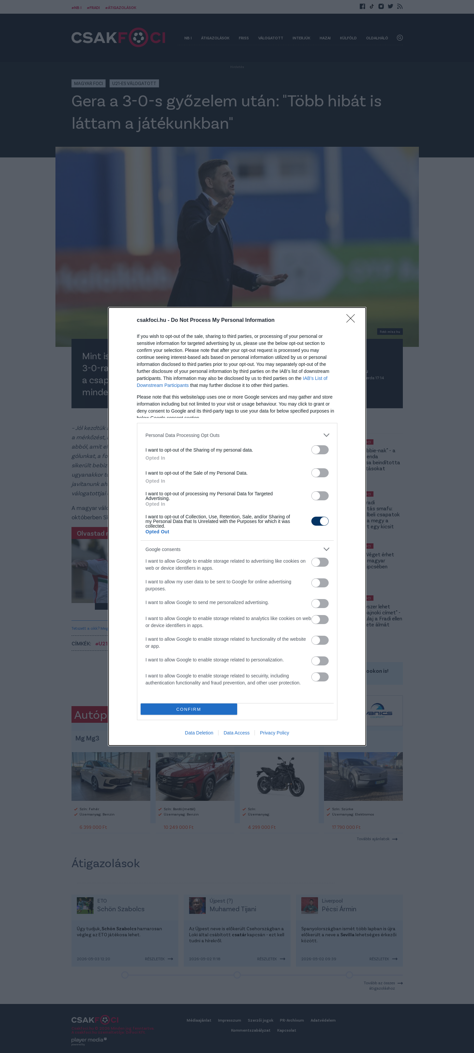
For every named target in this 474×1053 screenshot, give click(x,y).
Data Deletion (199, 732)
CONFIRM (188, 709)
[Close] (352, 320)
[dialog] (237, 526)
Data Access (236, 732)
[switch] (320, 449)
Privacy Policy (274, 732)
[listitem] (237, 435)
